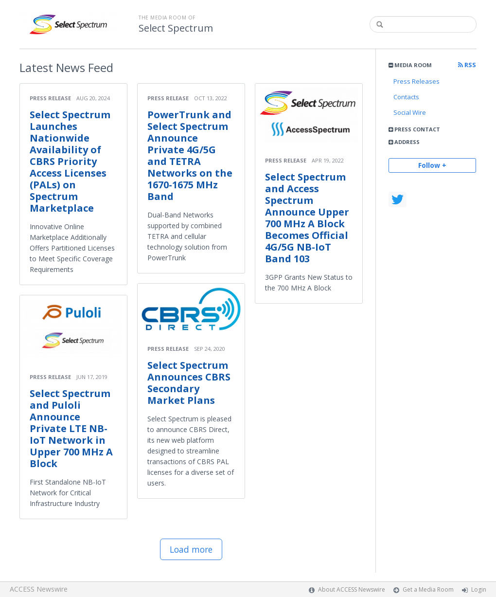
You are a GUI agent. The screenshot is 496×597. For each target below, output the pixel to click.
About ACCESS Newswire (351, 589)
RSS (467, 65)
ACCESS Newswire (39, 589)
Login (478, 589)
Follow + (432, 165)
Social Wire (409, 112)
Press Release (50, 98)
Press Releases (416, 81)
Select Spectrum (176, 28)
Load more (191, 549)
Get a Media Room (428, 589)
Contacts (406, 96)
